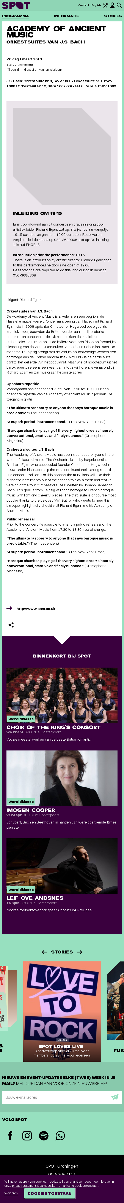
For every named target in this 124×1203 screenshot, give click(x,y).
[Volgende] (80, 952)
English (96, 5)
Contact (83, 5)
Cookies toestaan (50, 1193)
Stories (113, 16)
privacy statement (24, 1186)
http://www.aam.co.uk (36, 608)
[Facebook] (10, 1136)
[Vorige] (44, 952)
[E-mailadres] (62, 1097)
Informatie (66, 16)
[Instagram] (27, 1136)
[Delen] (11, 624)
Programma (15, 16)
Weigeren (11, 1193)
